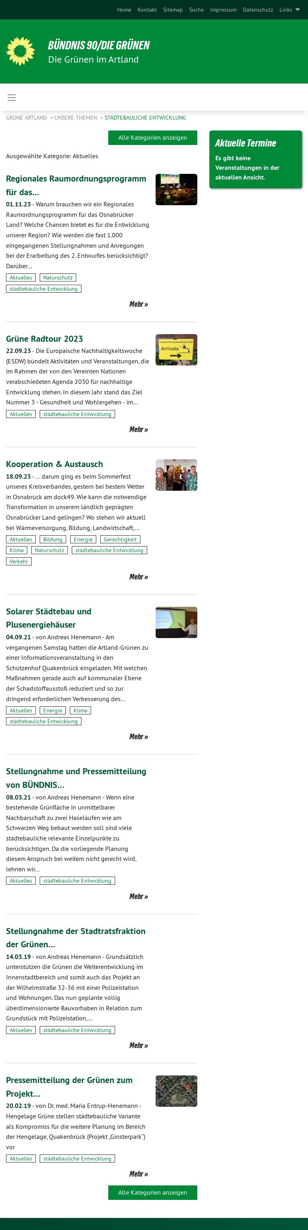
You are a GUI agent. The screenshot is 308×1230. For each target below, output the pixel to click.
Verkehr (19, 561)
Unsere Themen (77, 117)
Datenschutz (258, 9)
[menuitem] (124, 9)
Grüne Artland (27, 117)
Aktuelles (21, 277)
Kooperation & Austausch (58, 463)
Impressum (223, 9)
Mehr (136, 304)
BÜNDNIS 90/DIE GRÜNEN (105, 45)
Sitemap (173, 9)
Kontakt (147, 9)
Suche (196, 9)
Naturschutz (58, 277)
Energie (83, 539)
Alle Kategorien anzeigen (152, 137)
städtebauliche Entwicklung (145, 117)
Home (124, 9)
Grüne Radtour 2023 (48, 338)
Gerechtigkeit (120, 539)
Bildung (53, 539)
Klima (17, 550)
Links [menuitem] (286, 9)
